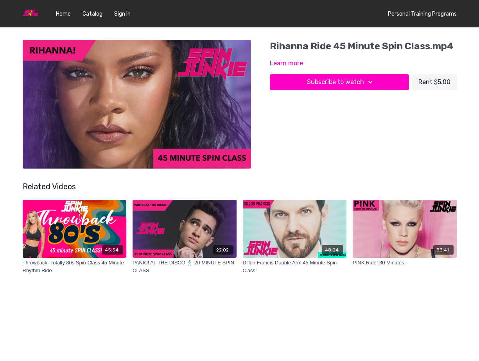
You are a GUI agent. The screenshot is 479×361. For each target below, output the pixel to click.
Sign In (122, 14)
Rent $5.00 (434, 82)
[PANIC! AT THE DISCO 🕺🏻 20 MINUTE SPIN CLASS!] (185, 266)
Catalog (92, 14)
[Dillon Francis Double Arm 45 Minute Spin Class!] (295, 266)
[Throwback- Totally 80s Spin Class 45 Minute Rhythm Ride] (75, 266)
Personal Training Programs (422, 14)
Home (63, 14)
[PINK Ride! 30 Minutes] (405, 263)
